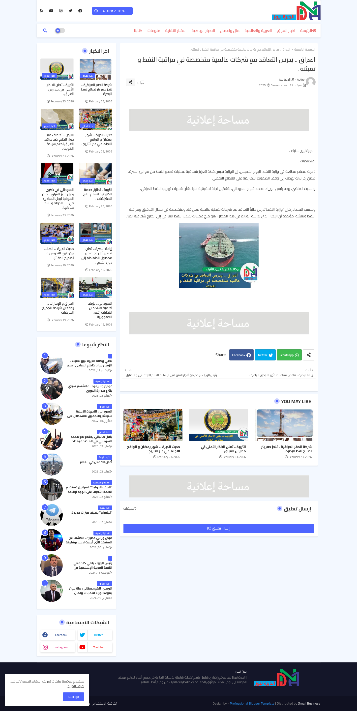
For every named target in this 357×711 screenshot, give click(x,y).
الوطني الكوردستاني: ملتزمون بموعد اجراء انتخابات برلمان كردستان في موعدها (90, 593)
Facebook (238, 355)
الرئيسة (306, 30)
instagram (61, 647)
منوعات (154, 30)
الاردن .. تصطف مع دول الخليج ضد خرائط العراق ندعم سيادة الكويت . (59, 142)
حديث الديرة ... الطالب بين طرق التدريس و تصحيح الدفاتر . (59, 253)
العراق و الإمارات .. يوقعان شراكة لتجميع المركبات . (58, 308)
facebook (61, 635)
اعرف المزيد (76, 686)
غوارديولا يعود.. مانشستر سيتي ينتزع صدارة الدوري (90, 388)
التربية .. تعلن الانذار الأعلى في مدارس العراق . (223, 449)
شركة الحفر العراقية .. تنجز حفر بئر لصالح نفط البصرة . (286, 449)
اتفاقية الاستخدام (105, 703)
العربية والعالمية (258, 30)
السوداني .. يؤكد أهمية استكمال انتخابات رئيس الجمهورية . (100, 310)
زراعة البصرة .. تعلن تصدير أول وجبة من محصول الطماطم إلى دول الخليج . (96, 255)
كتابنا (138, 30)
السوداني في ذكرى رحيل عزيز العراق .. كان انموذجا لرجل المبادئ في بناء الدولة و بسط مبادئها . (58, 198)
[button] (45, 30)
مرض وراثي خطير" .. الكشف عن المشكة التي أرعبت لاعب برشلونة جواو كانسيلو (89, 542)
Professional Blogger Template (252, 703)
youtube (98, 647)
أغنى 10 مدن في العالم (96, 462)
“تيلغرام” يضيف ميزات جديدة (91, 512)
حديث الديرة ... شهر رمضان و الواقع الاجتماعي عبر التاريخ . (153, 449)
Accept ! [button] (73, 696)
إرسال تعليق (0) (219, 528)
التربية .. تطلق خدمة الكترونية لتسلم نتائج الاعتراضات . (97, 194)
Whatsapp (287, 355)
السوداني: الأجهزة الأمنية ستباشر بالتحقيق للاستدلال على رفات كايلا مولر (89, 416)
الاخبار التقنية (176, 30)
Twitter (262, 355)
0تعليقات (130, 508)
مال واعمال (229, 30)
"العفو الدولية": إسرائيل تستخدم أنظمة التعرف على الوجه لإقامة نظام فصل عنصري (89, 492)
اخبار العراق (286, 30)
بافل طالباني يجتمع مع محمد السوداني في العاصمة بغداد (91, 438)
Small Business (309, 703)
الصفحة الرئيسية (304, 49)
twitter (98, 635)
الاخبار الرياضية (203, 30)
